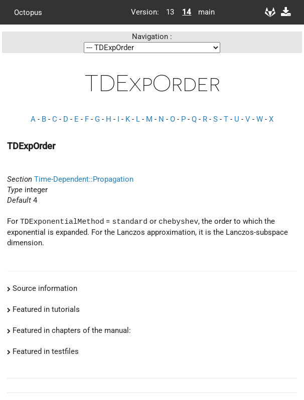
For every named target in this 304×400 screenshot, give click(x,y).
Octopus (28, 12)
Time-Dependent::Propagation (83, 179)
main (202, 12)
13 (170, 12)
